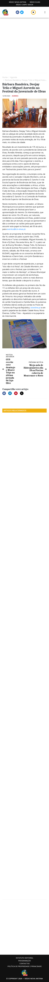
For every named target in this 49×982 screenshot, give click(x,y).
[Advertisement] (24, 45)
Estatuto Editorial (24, 958)
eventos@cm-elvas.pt (16, 229)
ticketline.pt (35, 307)
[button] (33, 12)
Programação (24, 961)
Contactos (25, 963)
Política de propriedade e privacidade (25, 966)
